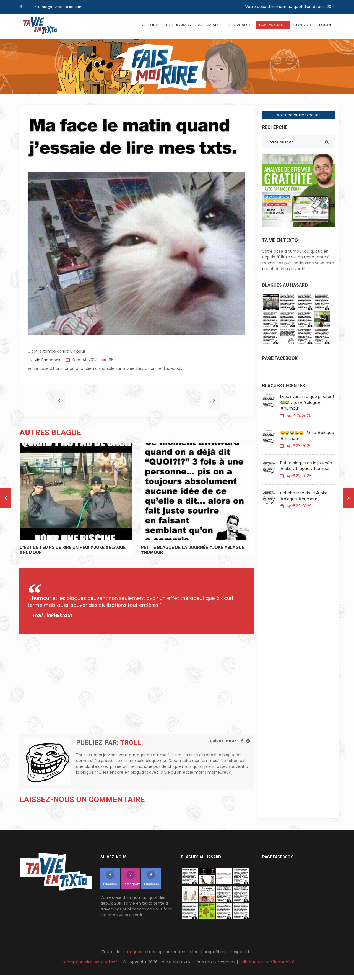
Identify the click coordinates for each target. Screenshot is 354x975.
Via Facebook (46, 360)
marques (133, 952)
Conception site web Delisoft (90, 962)
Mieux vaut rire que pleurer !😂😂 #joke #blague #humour (307, 402)
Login (325, 25)
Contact (302, 25)
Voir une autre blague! (298, 115)
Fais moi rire (272, 25)
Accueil (150, 25)
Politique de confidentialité (267, 962)
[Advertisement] (136, 684)
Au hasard (209, 25)
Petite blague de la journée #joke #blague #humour (306, 465)
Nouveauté (240, 25)
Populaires (178, 25)
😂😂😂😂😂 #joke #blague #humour (307, 435)
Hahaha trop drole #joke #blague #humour (303, 496)
